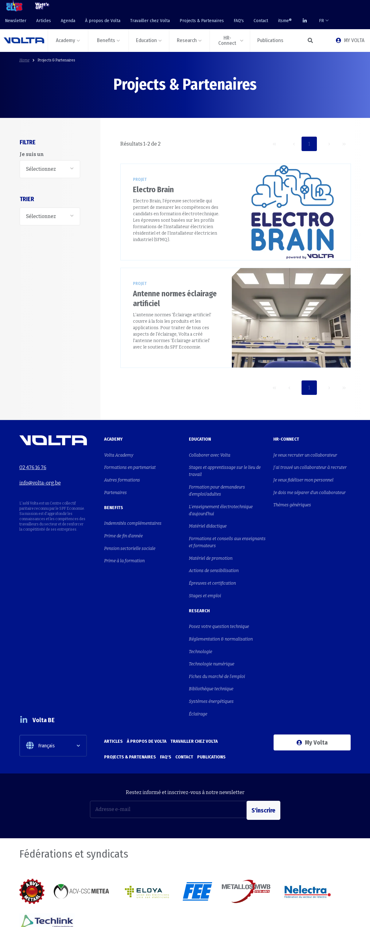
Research (199, 587)
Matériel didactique (208, 515)
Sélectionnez (41, 169)
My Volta (312, 700)
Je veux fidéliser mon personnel (303, 474)
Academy (113, 439)
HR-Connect (286, 439)
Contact (261, 20)
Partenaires (115, 484)
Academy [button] (65, 40)
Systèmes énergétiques (211, 662)
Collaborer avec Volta (209, 454)
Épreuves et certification (212, 563)
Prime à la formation (124, 543)
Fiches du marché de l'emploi (217, 642)
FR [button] (321, 20)
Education (200, 439)
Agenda (68, 20)
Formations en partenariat (130, 464)
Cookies (321, 915)
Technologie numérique (211, 632)
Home (24, 60)
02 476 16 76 (32, 464)
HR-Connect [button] (227, 40)
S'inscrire (263, 763)
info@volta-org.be (40, 476)
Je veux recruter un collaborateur (305, 454)
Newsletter (15, 20)
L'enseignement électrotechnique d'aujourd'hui (221, 502)
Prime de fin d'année (123, 523)
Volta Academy (118, 454)
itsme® (285, 20)
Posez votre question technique (219, 602)
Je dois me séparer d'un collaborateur (309, 484)
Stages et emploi (205, 573)
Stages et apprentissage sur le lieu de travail (225, 468)
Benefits (113, 498)
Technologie (200, 622)
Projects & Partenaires (202, 20)
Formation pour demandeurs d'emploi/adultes (217, 485)
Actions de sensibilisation (214, 553)
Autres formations (122, 474)
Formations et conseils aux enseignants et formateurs (227, 529)
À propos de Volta (102, 20)
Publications (211, 709)
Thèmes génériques (292, 494)
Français (40, 699)
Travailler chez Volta (150, 20)
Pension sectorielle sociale (129, 533)
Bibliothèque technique (211, 652)
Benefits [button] (106, 40)
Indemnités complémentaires (133, 513)
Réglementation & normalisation (221, 612)
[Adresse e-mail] (168, 763)
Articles (43, 20)
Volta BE (42, 673)
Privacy (344, 915)
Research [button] (187, 40)
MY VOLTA (350, 40)
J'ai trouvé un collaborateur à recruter (310, 464)
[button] (310, 40)
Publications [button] (270, 40)
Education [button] (146, 40)
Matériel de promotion (210, 543)
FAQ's (239, 20)
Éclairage (198, 673)
